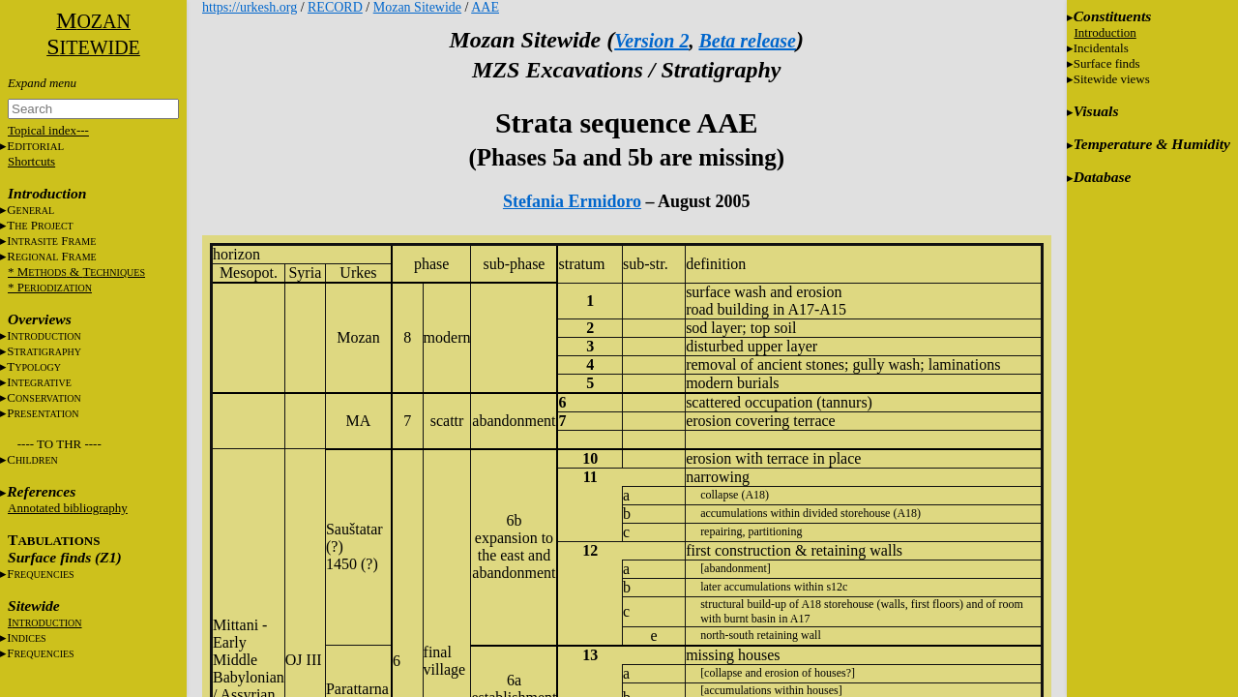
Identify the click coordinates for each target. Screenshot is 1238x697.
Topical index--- (48, 130)
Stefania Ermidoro (572, 201)
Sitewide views (1112, 79)
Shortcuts (31, 161)
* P (50, 287)
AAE (485, 7)
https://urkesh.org (249, 7)
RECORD (335, 7)
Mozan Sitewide (417, 7)
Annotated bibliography (68, 507)
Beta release (747, 40)
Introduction (1105, 32)
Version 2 (651, 40)
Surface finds (1107, 63)
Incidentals (1101, 48)
